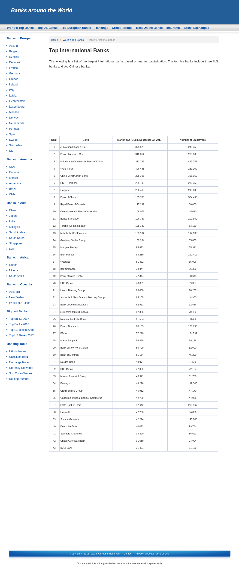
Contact (128, 553)
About (149, 553)
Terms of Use (161, 553)
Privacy (140, 553)
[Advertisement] (134, 104)
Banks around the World (41, 10)
